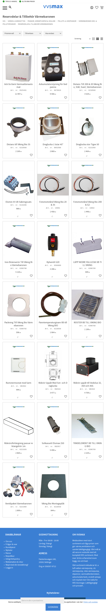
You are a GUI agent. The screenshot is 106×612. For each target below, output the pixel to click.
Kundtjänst (10, 547)
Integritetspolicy (13, 559)
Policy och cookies (90, 602)
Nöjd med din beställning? (17, 565)
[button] (5, 8)
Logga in (9, 567)
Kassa (8, 553)
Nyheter (9, 550)
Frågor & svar (11, 544)
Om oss (9, 541)
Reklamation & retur (14, 562)
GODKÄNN (53, 607)
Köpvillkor (10, 556)
